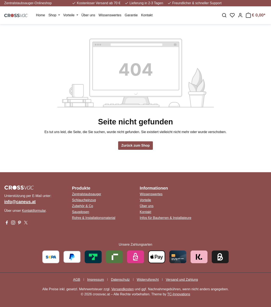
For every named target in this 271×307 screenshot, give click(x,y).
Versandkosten (122, 289)
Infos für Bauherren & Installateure (165, 218)
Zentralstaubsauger (86, 194)
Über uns (146, 206)
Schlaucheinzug (84, 200)
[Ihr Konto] (240, 15)
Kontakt (145, 212)
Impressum (95, 279)
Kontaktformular (34, 210)
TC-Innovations (178, 294)
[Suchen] (224, 15)
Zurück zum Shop (135, 145)
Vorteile (145, 200)
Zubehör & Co (82, 206)
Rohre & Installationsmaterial (93, 218)
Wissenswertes (151, 194)
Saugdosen (80, 212)
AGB (76, 279)
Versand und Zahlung (182, 279)
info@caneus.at (20, 201)
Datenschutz (120, 279)
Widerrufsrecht (148, 279)
